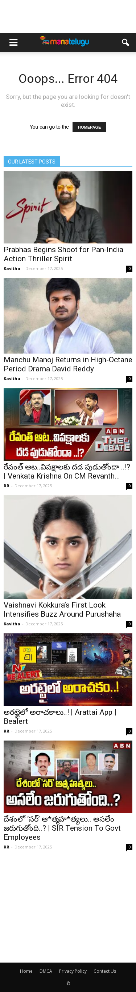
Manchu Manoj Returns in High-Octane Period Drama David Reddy (68, 364)
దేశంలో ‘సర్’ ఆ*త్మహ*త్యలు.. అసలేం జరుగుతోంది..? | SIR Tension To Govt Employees (62, 828)
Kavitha (12, 268)
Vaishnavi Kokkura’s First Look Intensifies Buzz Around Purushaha (62, 609)
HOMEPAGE (89, 127)
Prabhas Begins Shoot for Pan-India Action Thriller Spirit (63, 254)
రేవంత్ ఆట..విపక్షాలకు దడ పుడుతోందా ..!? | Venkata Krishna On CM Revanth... (67, 471)
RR (6, 485)
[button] (126, 42)
